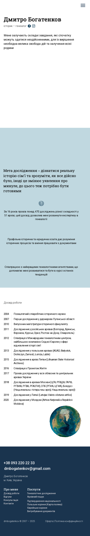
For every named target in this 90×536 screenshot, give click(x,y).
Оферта (49, 521)
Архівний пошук (35, 496)
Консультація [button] (11, 500)
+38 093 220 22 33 (19, 463)
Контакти (9, 503)
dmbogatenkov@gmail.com (27, 468)
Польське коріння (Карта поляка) (44, 504)
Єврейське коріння (37, 508)
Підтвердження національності (44, 501)
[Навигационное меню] (83, 5)
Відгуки (8, 496)
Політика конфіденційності (69, 521)
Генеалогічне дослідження (41, 493)
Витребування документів (41, 511)
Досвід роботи (11, 493)
